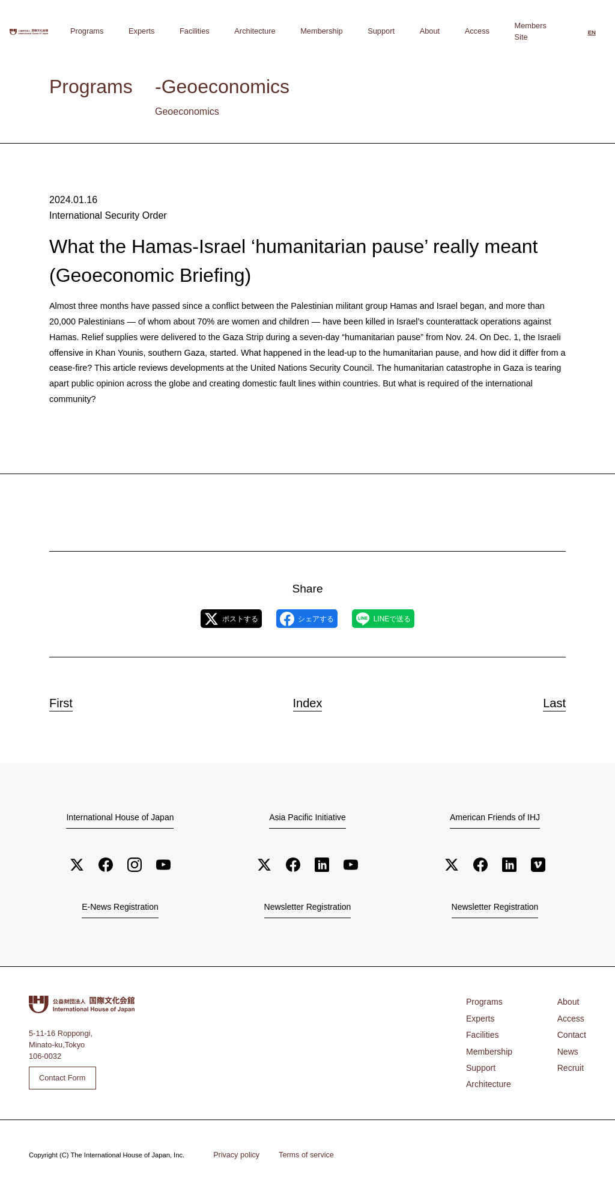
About (452, 30)
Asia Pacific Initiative (307, 818)
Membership (375, 30)
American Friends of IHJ (495, 818)
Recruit (572, 1062)
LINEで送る (404, 618)
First (67, 701)
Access (484, 30)
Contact (573, 1031)
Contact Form (62, 1077)
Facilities (279, 30)
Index (307, 701)
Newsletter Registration (307, 907)
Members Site (530, 30)
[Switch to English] (592, 32)
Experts (241, 30)
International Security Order (104, 215)
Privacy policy (234, 1153)
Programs (202, 30)
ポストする (210, 618)
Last (548, 701)
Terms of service (300, 1153)
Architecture (324, 30)
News (569, 1047)
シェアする (306, 618)
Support (419, 30)
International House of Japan (120, 818)
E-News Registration (120, 907)
